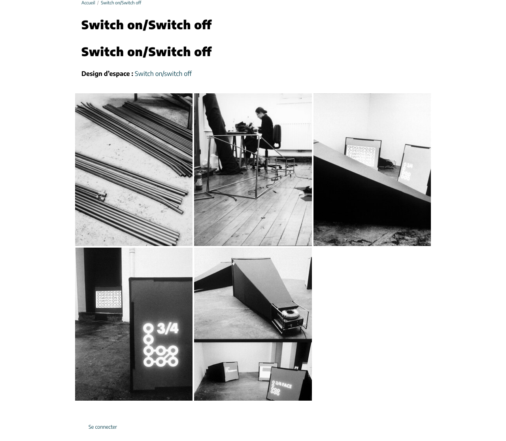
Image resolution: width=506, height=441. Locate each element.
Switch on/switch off (163, 74)
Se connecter (103, 427)
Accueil (88, 3)
